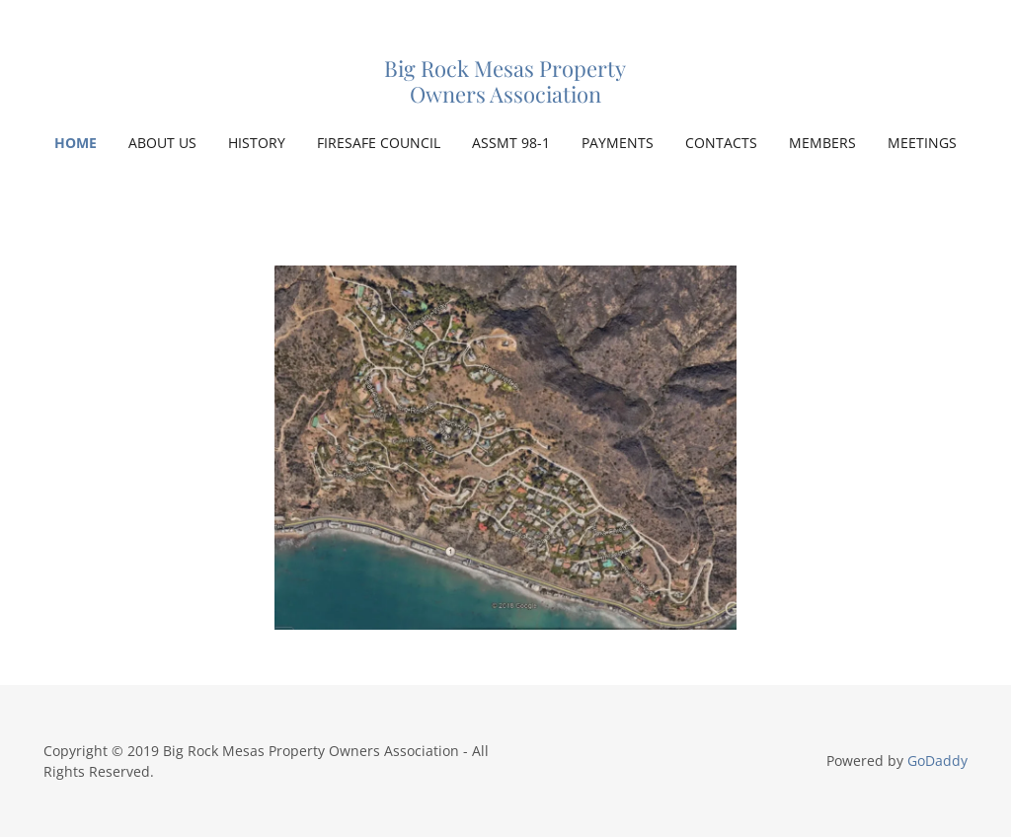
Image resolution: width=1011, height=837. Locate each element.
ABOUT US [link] (162, 142)
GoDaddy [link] (937, 760)
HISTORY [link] (256, 142)
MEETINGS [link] (922, 142)
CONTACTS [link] (721, 142)
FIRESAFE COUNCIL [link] (378, 142)
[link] (505, 97)
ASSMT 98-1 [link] (511, 142)
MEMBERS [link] (822, 142)
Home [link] (75, 142)
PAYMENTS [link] (618, 142)
